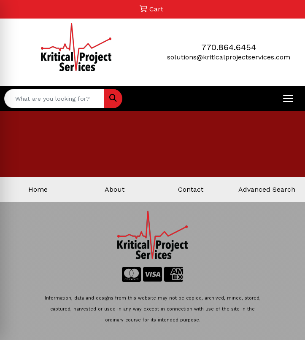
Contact (190, 189)
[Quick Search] (54, 98)
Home (38, 189)
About (114, 189)
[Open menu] (288, 98)
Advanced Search (266, 189)
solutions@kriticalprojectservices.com (228, 57)
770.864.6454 (228, 47)
